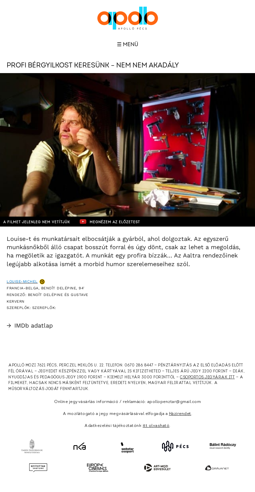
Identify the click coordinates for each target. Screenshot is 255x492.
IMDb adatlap (30, 325)
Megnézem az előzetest (110, 221)
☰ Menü (127, 44)
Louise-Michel (22, 281)
